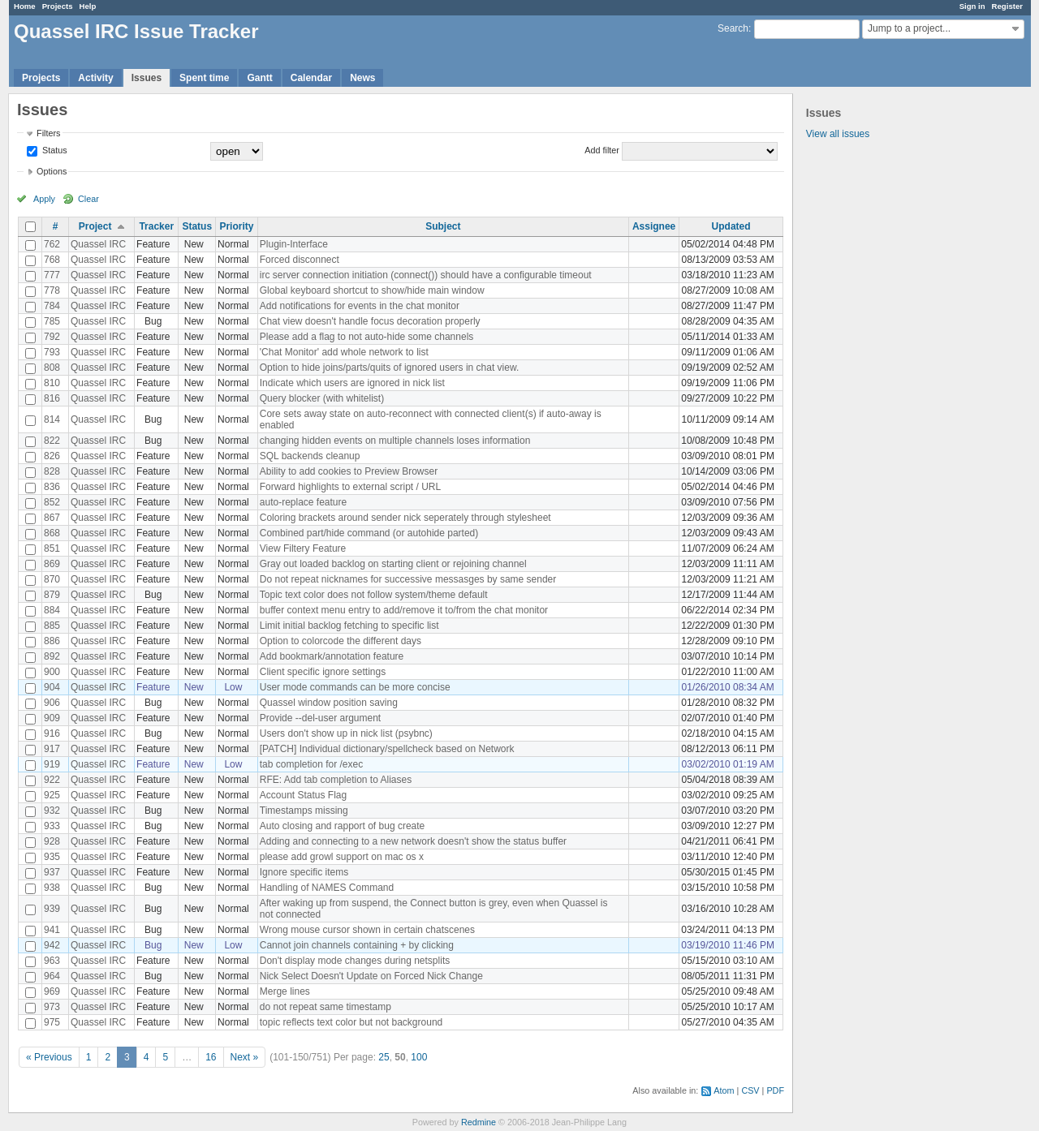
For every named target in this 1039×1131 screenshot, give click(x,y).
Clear (88, 199)
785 (52, 321)
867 (52, 517)
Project (95, 226)
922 (52, 779)
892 (52, 656)
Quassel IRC (98, 244)
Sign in (972, 6)
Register (1007, 6)
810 (52, 383)
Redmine (478, 1122)
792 (52, 336)
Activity (95, 78)
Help (88, 6)
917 (52, 749)
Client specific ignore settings (323, 671)
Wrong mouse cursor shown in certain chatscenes (367, 929)
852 (52, 502)
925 (52, 795)
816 (52, 398)
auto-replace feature (303, 502)
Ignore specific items (304, 872)
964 (52, 976)
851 (52, 548)
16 (210, 1057)
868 (52, 533)
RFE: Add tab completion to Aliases (336, 779)
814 (52, 419)
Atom (724, 1090)
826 (52, 456)
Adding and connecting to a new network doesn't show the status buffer (413, 841)
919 (52, 764)
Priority (236, 226)
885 (52, 625)
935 (52, 856)
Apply (44, 199)
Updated (731, 226)
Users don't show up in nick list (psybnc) (346, 733)
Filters (48, 133)
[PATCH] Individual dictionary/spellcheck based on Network (387, 749)
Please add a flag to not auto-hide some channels (367, 336)
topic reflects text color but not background (351, 1022)
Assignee (653, 226)
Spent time (204, 78)
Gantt (259, 78)
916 (52, 733)
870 (52, 579)
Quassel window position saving (329, 702)
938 (52, 887)
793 (52, 352)
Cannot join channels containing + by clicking (357, 945)
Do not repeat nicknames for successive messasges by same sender (408, 579)
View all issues (837, 134)
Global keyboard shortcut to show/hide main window (372, 290)
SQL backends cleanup (310, 456)
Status (53, 150)
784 (52, 306)
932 (52, 810)
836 (52, 486)
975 (52, 1022)
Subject (442, 226)
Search (733, 28)
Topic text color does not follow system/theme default (374, 594)
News (362, 78)
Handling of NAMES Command (327, 887)
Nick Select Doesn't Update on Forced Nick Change (371, 976)
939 (52, 908)
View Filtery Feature (303, 548)
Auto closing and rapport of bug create (342, 826)
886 (52, 641)
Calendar (311, 78)
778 (52, 290)
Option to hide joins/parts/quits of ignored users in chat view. (390, 367)
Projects (57, 6)
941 (52, 929)
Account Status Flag (303, 795)
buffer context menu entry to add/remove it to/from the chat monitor (404, 610)
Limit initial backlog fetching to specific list (349, 625)
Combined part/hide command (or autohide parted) (369, 533)
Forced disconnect (299, 259)
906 (52, 702)
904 (52, 687)
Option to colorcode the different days (340, 641)
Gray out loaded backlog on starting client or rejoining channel (393, 564)
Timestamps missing (304, 810)
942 (52, 945)
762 (52, 244)
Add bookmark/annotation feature (331, 656)
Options (52, 171)
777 (52, 275)
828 (52, 471)
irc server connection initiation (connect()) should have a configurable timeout (426, 275)
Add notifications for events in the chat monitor (359, 306)
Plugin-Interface (294, 244)
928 (52, 841)
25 (383, 1057)
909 (52, 718)
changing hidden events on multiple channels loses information (395, 440)
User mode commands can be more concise (355, 687)
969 (52, 991)
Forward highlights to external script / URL (350, 486)
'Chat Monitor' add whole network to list (344, 352)
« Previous (49, 1057)
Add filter (601, 150)
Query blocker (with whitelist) (322, 398)
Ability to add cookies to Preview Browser (349, 471)
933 (52, 826)
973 (52, 1007)
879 (52, 594)
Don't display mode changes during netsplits (355, 960)
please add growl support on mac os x (342, 856)
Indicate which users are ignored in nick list (352, 383)
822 (52, 440)
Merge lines (285, 991)
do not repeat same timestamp (325, 1007)
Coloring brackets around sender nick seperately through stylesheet (405, 517)
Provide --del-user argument (320, 718)
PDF (775, 1090)
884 (52, 610)
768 (52, 259)
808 (52, 367)
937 (52, 872)
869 (52, 564)
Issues (146, 78)
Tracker (156, 226)
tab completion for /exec (311, 764)
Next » (245, 1057)
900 (52, 671)
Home (25, 6)
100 (419, 1057)
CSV (750, 1090)
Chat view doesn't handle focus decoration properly (370, 321)
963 (52, 960)
